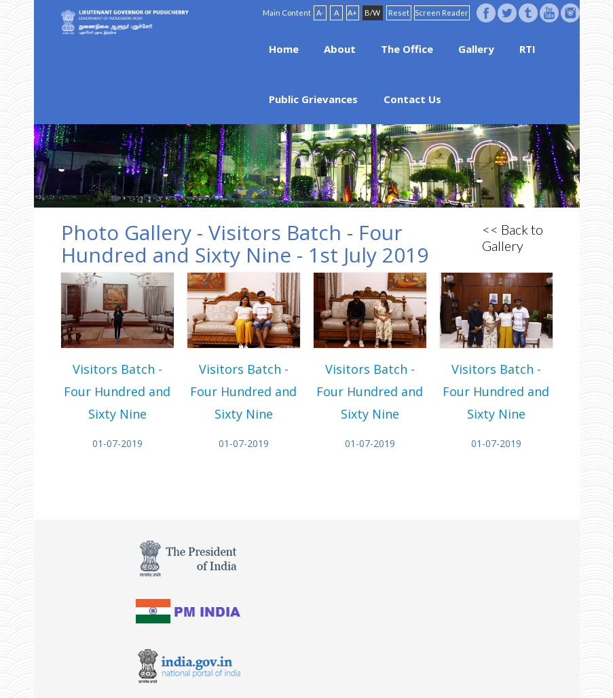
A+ (352, 12)
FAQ (339, 655)
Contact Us (412, 99)
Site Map (374, 655)
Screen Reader (441, 12)
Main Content (287, 12)
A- (320, 12)
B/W (372, 12)
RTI (527, 49)
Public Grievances (313, 99)
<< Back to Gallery (512, 237)
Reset (398, 12)
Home (284, 49)
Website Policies (289, 655)
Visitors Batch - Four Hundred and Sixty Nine (117, 391)
